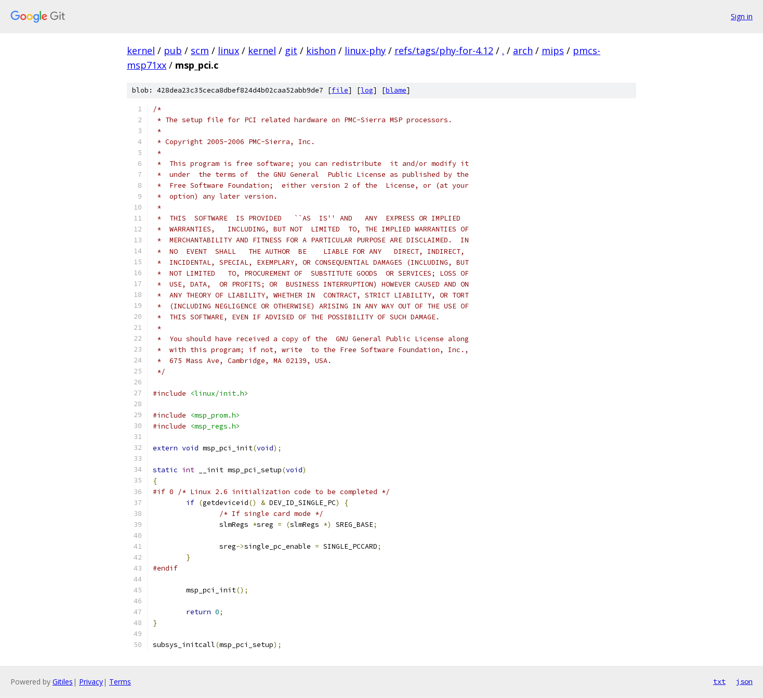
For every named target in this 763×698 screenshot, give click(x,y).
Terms (120, 682)
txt (719, 681)
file (340, 90)
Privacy (91, 682)
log (367, 90)
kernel (141, 50)
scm (200, 50)
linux (228, 50)
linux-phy (365, 50)
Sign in (742, 16)
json (744, 681)
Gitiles (62, 682)
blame (396, 90)
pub (173, 50)
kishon (321, 50)
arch (523, 50)
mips (553, 50)
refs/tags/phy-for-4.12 (443, 50)
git (291, 50)
